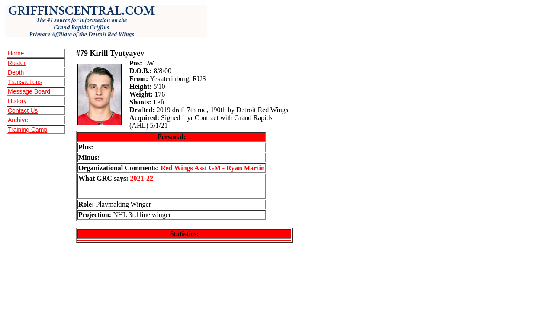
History (17, 101)
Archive (18, 120)
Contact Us (23, 110)
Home (16, 53)
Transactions (25, 81)
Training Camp (27, 129)
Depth (16, 72)
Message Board (29, 91)
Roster (17, 62)
